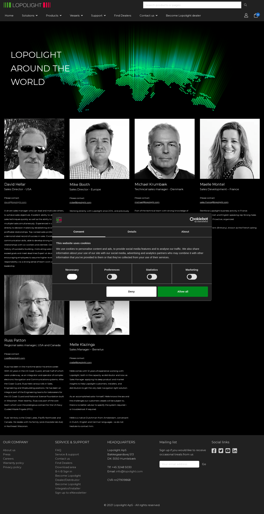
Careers (8, 458)
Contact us (147, 15)
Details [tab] (132, 231)
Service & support (67, 454)
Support (96, 15)
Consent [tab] (78, 231)
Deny (131, 291)
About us (9, 450)
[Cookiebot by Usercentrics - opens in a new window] (192, 220)
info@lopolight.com (129, 471)
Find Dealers (122, 15)
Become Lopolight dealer (183, 15)
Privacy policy (12, 467)
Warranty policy (13, 463)
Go (204, 464)
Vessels (74, 15)
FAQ (58, 450)
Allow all (182, 291)
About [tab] (185, 231)
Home (9, 15)
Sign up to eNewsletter (70, 492)
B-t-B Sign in (63, 471)
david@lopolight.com (15, 202)
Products (52, 15)
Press (6, 454)
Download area (65, 467)
